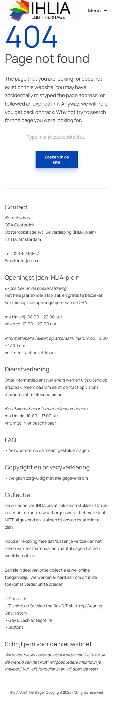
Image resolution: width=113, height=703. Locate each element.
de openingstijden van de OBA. (58, 302)
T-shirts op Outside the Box (34, 606)
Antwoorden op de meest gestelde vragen (48, 450)
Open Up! (17, 598)
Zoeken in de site (56, 159)
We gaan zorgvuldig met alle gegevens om (48, 478)
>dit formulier (42, 669)
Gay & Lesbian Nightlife (30, 620)
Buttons (16, 627)
